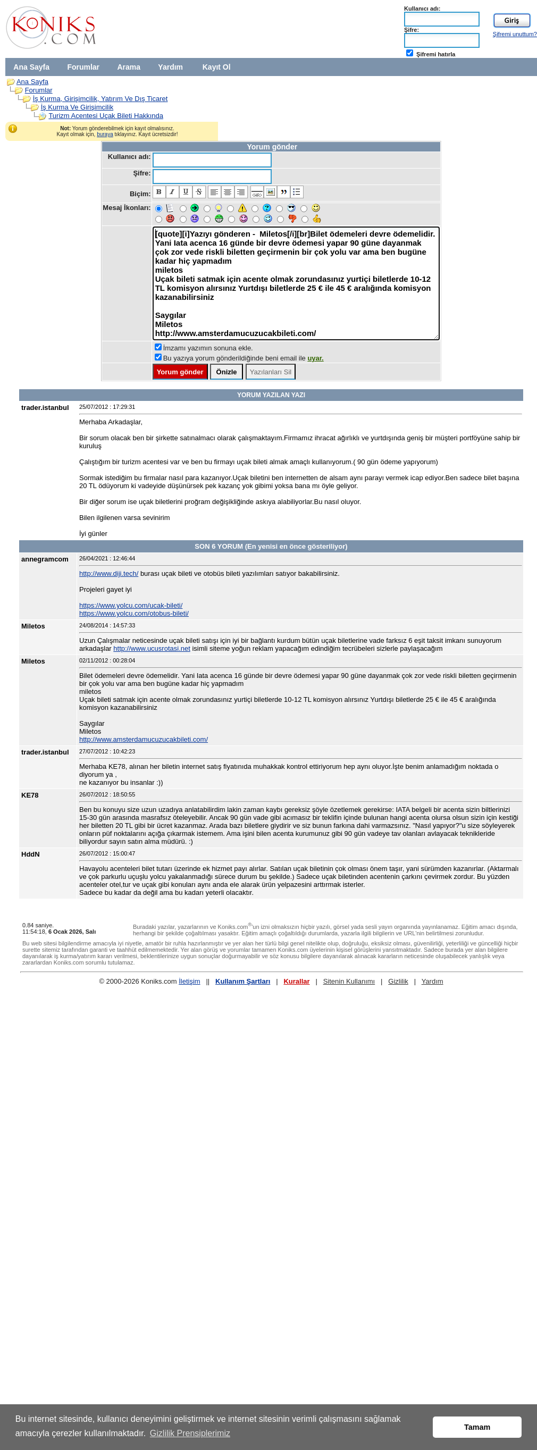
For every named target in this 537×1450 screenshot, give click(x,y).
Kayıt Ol (217, 67)
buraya (105, 134)
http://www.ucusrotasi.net (151, 648)
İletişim (189, 981)
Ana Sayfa (31, 67)
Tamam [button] (477, 1427)
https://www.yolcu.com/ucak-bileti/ (130, 605)
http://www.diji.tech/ (108, 573)
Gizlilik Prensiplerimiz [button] (190, 1433)
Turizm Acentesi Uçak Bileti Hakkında (105, 116)
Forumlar (83, 67)
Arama (128, 67)
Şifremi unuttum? (515, 34)
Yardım (170, 67)
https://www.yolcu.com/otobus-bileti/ (134, 613)
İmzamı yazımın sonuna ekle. (208, 348)
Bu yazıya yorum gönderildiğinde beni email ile (243, 358)
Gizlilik (398, 981)
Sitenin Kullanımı (349, 981)
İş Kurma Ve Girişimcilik (77, 107)
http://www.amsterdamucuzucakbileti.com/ (143, 739)
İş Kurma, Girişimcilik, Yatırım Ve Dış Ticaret (100, 99)
